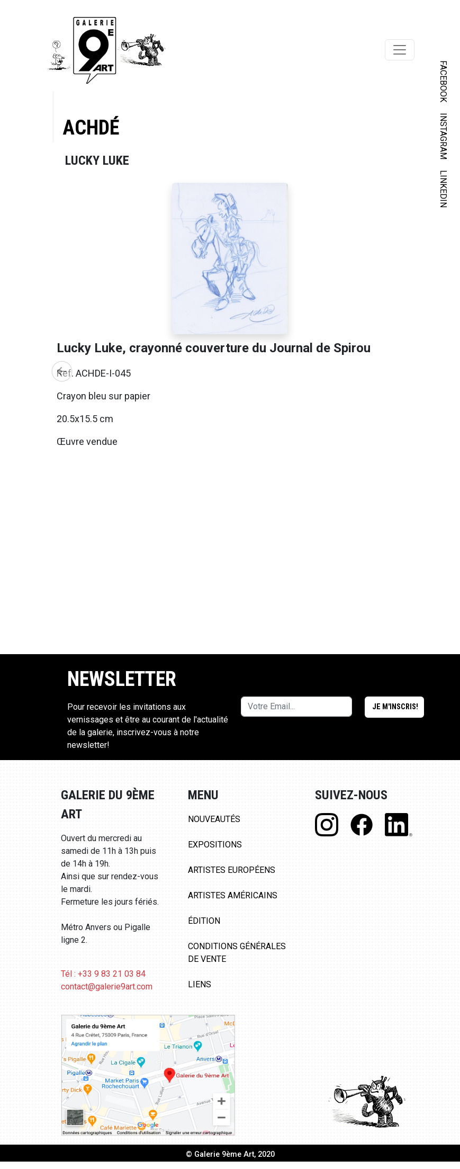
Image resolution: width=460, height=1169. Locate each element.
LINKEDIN (443, 189)
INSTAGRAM (443, 136)
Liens (199, 992)
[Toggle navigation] (399, 49)
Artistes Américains (232, 903)
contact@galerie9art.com (106, 994)
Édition (204, 928)
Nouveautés (214, 827)
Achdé (90, 127)
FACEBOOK (443, 81)
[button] (62, 375)
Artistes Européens (231, 877)
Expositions (215, 852)
